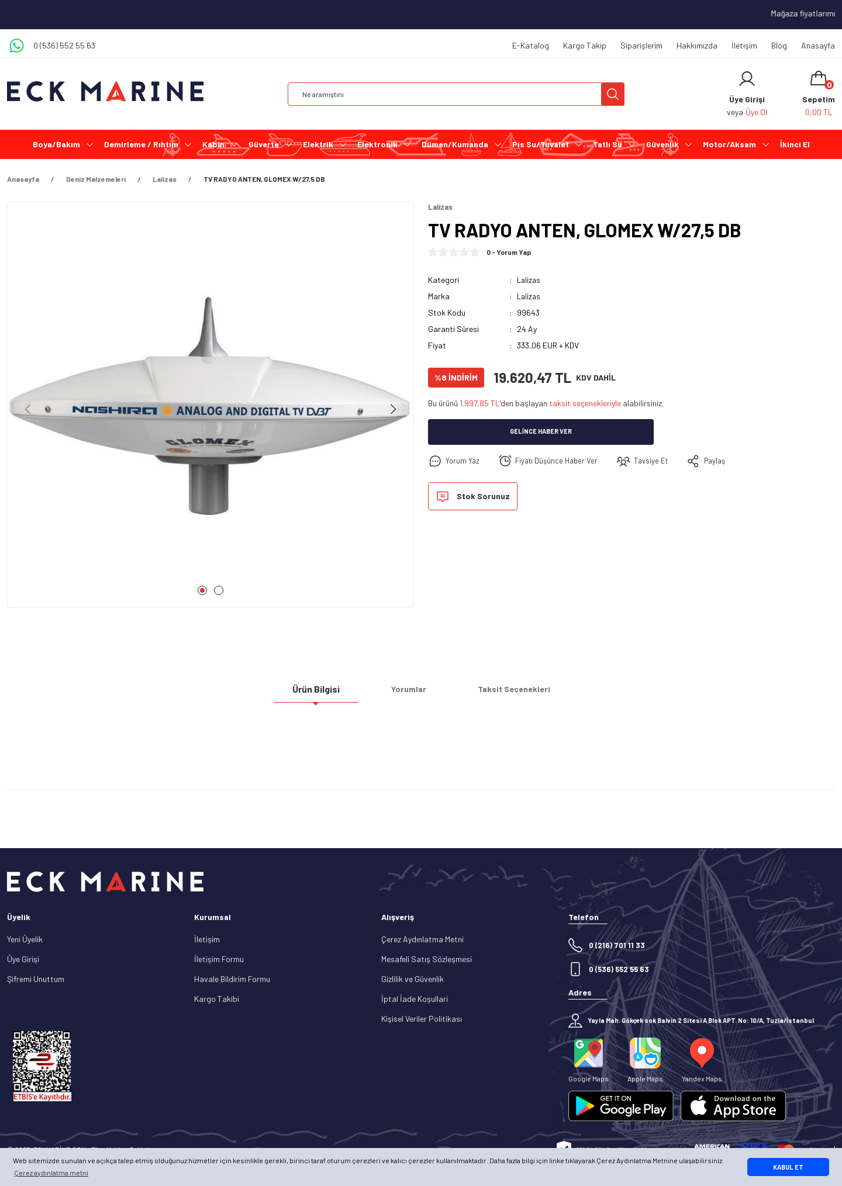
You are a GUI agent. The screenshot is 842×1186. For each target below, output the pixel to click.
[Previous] (28, 409)
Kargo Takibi (216, 999)
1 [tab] (202, 590)
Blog (779, 45)
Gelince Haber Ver (541, 432)
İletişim (744, 45)
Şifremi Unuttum (35, 979)
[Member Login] (747, 79)
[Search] (456, 94)
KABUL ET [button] (788, 1167)
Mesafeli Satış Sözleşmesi (426, 959)
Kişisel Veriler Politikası (421, 1019)
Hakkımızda (697, 45)
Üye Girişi (23, 959)
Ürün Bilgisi (316, 693)
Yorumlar (408, 693)
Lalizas (529, 280)
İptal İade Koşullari (414, 999)
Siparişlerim (641, 45)
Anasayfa (818, 45)
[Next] (393, 409)
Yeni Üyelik (25, 939)
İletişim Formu (219, 959)
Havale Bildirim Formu (232, 979)
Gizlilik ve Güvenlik (412, 979)
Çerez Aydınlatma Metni (422, 939)
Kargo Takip (584, 45)
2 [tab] (218, 590)
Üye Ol (756, 112)
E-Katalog (530, 45)
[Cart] (818, 94)
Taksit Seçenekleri (514, 693)
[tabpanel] (210, 409)
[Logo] (105, 91)
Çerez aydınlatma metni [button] (51, 1172)
